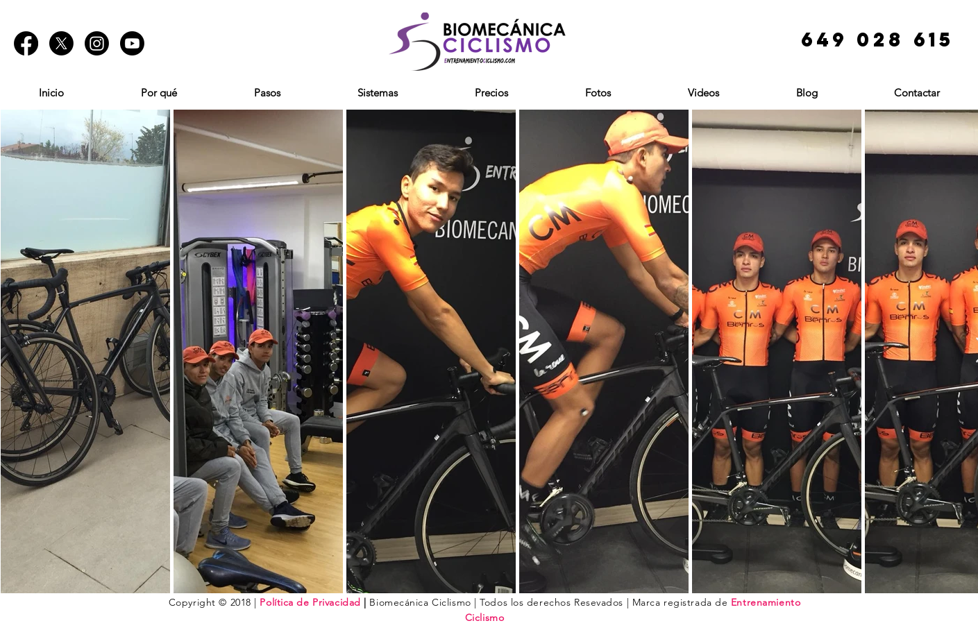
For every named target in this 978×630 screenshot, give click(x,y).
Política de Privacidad (310, 602)
